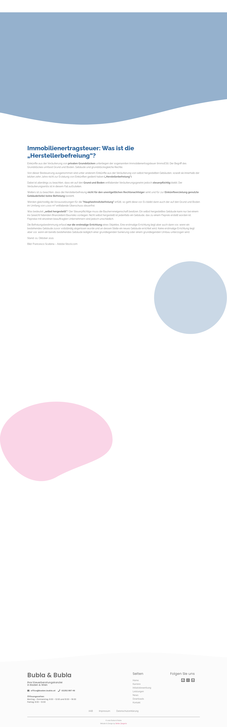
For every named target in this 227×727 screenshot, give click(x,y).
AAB (91, 711)
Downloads (138, 699)
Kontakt (136, 702)
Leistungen (138, 691)
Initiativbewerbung (142, 688)
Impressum (104, 711)
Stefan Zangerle (121, 723)
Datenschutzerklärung (127, 711)
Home (136, 680)
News (135, 695)
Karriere (137, 684)
